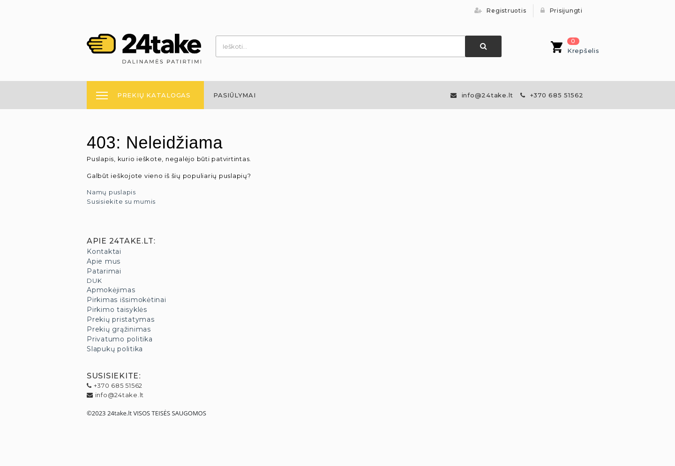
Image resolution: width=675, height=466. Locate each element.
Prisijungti (561, 10)
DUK (94, 280)
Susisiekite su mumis (121, 201)
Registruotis (500, 10)
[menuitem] (234, 95)
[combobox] (341, 46)
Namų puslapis (111, 192)
